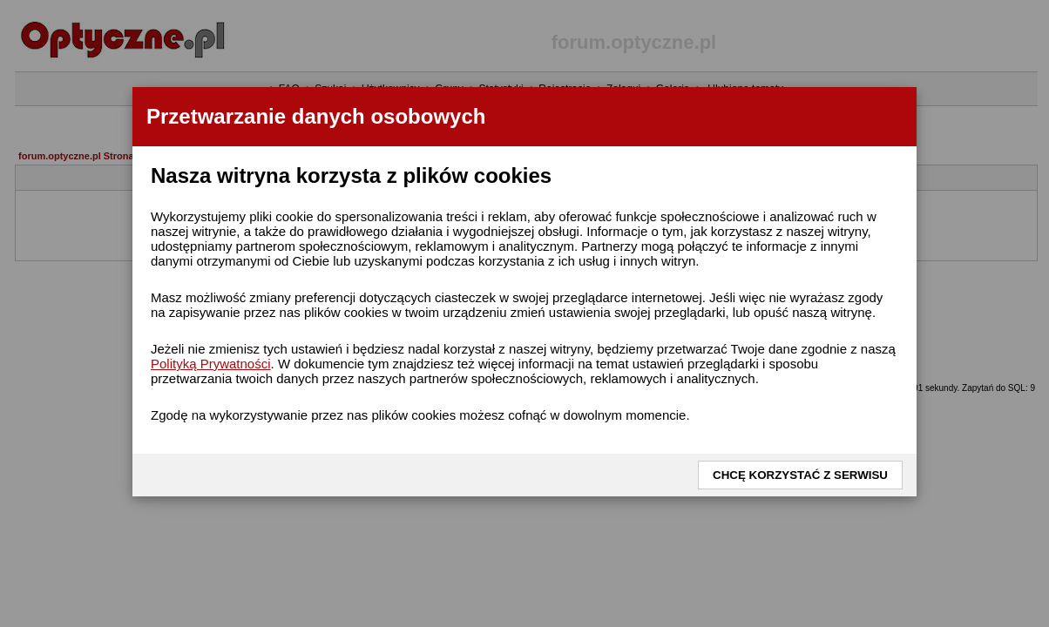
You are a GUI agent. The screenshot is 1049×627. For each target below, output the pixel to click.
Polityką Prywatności (211, 363)
